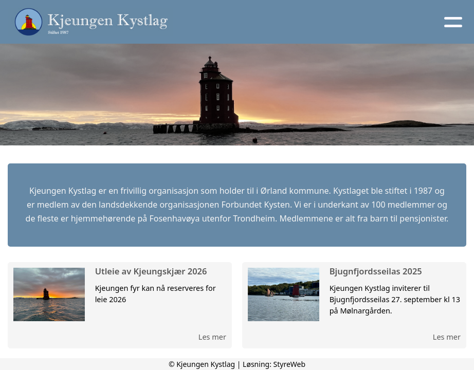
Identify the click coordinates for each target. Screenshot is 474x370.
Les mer (212, 336)
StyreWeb (290, 364)
